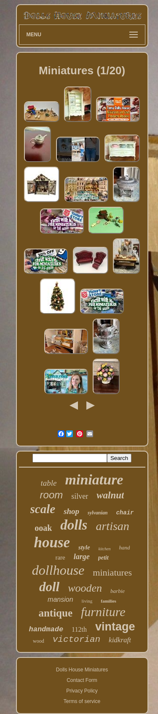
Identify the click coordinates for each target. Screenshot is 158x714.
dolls (73, 525)
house (52, 542)
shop (71, 511)
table (49, 483)
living (87, 600)
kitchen (105, 548)
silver (79, 496)
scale (43, 509)
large (82, 556)
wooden (85, 588)
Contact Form (82, 680)
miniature (94, 479)
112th (79, 629)
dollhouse (58, 570)
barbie (117, 591)
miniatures (112, 572)
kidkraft (120, 640)
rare (60, 557)
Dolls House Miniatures (82, 670)
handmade (46, 629)
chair (125, 512)
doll (49, 586)
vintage (115, 626)
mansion (60, 599)
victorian (76, 639)
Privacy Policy (82, 691)
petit (103, 557)
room (51, 494)
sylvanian (97, 513)
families (108, 600)
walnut (110, 495)
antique (55, 613)
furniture (103, 612)
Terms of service (82, 701)
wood (38, 641)
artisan (112, 526)
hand (124, 547)
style (84, 547)
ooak (43, 528)
